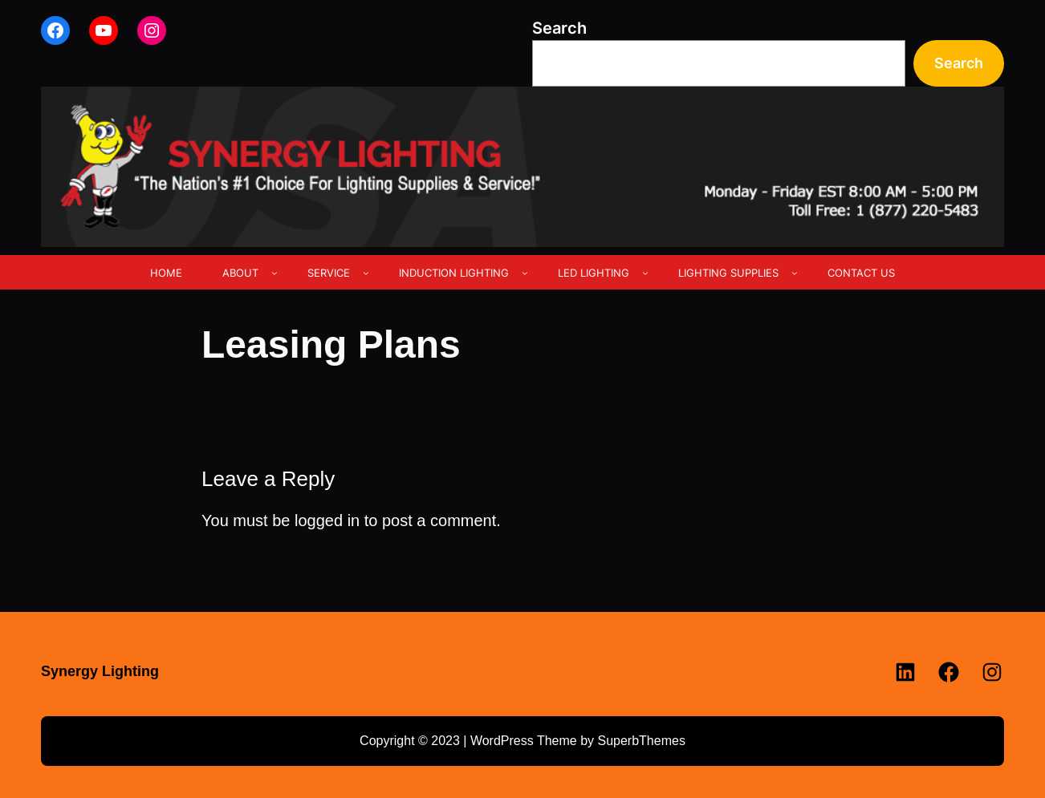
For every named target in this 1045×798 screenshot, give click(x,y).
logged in (327, 520)
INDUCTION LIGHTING (454, 272)
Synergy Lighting (100, 671)
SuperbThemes (641, 740)
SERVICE (328, 272)
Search (559, 28)
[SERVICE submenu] (366, 272)
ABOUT (240, 272)
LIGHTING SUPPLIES (728, 272)
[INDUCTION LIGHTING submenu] (525, 272)
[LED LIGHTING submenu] (645, 272)
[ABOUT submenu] (274, 272)
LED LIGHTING (593, 272)
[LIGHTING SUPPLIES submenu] (794, 272)
